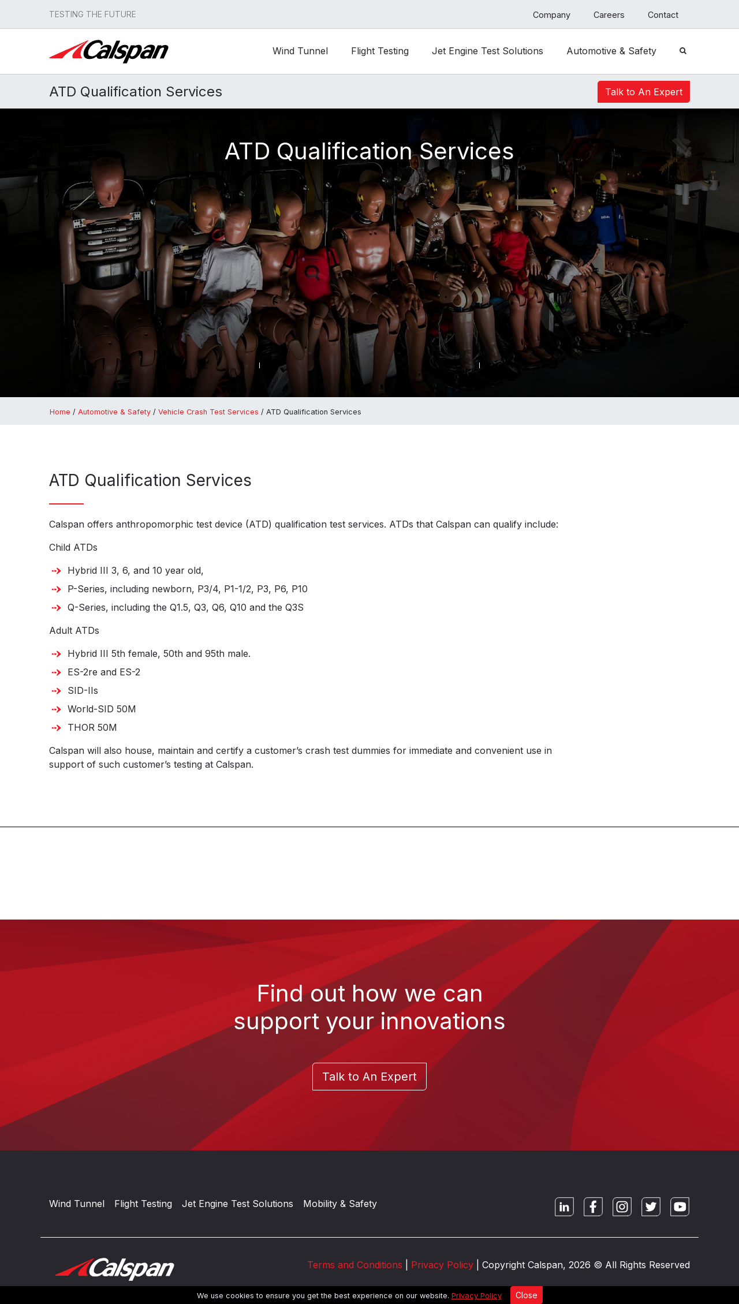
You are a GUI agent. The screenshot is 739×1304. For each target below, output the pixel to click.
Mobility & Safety (340, 1203)
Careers (609, 15)
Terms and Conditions (354, 1265)
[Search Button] (683, 49)
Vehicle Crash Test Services (208, 412)
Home (60, 412)
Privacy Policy (476, 1295)
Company (551, 15)
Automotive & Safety (611, 48)
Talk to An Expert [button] (643, 92)
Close (527, 1295)
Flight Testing (380, 48)
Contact (663, 15)
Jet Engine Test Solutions (487, 48)
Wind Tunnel (300, 48)
